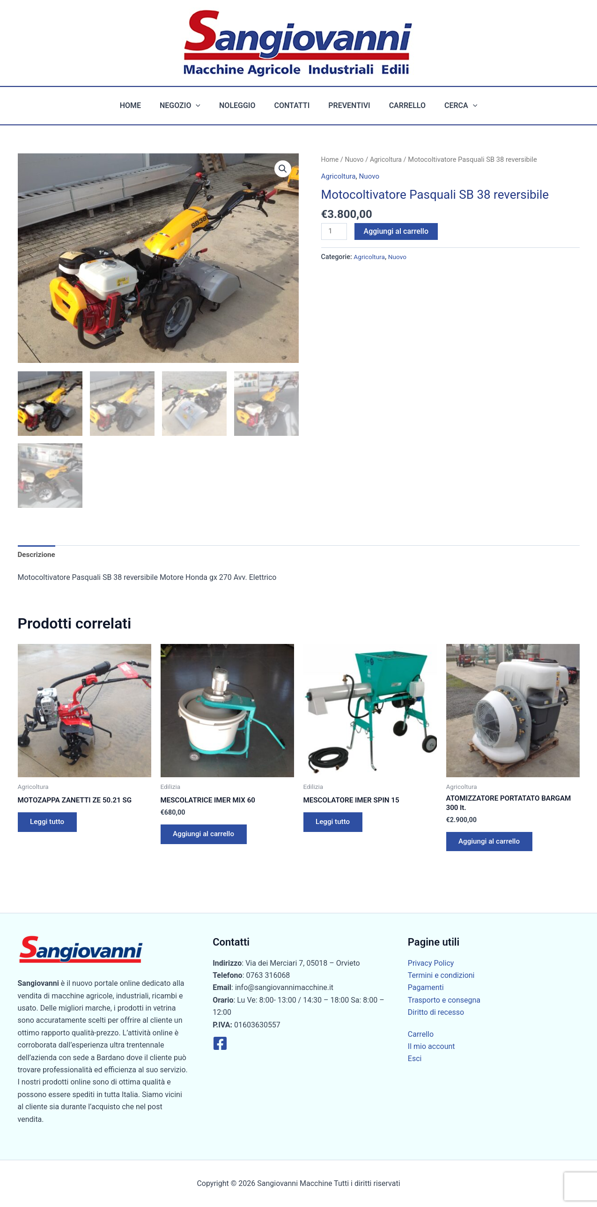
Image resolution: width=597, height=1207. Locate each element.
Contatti (292, 105)
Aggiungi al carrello (397, 230)
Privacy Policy (431, 963)
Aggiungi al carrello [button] (207, 835)
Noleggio (241, 105)
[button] (203, 105)
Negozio (187, 105)
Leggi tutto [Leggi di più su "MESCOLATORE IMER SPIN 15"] (335, 823)
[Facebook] (220, 1043)
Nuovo (355, 159)
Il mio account (431, 1046)
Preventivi (345, 105)
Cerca (449, 105)
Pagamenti (426, 987)
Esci (415, 1059)
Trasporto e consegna (444, 1000)
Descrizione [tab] (38, 553)
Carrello (400, 105)
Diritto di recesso (436, 1012)
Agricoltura (388, 159)
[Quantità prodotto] (334, 231)
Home (141, 105)
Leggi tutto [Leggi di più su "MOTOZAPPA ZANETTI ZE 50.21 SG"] (50, 823)
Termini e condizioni (441, 975)
